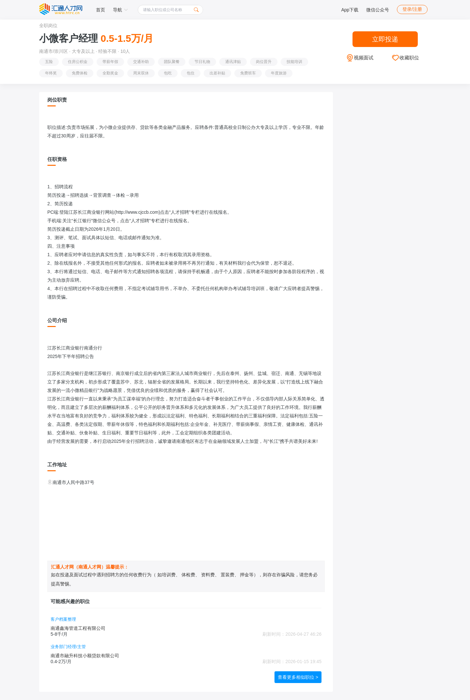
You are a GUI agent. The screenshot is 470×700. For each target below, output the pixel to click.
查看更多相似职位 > (298, 677)
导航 (120, 9)
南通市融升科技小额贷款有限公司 (85, 655)
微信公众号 (377, 9)
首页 (100, 9)
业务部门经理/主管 (68, 646)
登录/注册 (412, 9)
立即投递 (385, 39)
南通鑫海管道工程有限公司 (78, 628)
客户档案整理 (63, 619)
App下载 (349, 9)
